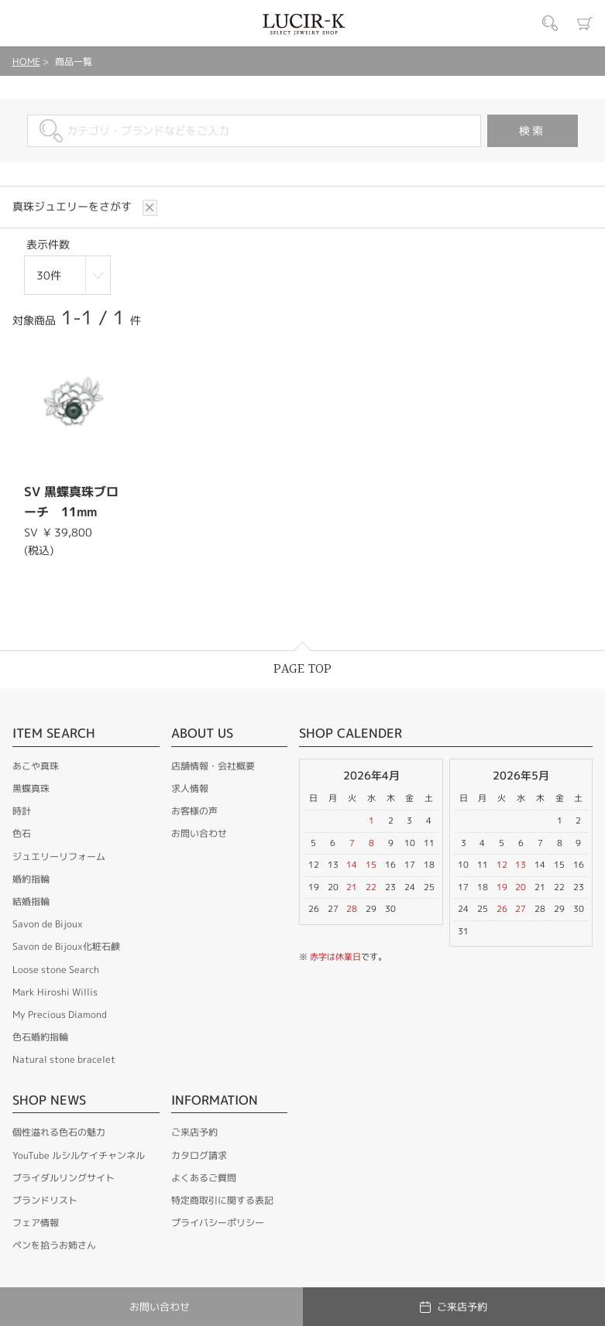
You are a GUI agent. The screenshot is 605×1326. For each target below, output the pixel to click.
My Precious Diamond (59, 1012)
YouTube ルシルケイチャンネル (78, 1153)
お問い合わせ (199, 831)
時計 (21, 808)
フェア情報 (35, 1220)
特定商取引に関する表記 (222, 1197)
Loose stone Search (55, 967)
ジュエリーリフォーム (58, 854)
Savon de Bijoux (47, 921)
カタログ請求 (199, 1153)
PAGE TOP (302, 667)
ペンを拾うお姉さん (54, 1242)
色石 (21, 831)
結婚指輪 (31, 899)
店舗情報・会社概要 (213, 763)
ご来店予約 (194, 1129)
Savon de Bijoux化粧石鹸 (66, 944)
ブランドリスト (44, 1197)
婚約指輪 (31, 876)
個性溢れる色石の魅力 (58, 1129)
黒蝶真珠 (31, 786)
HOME (26, 61)
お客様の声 (194, 808)
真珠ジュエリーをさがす (73, 206)
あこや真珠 (35, 763)
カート (585, 23)
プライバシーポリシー (217, 1220)
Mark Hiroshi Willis (55, 989)
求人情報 (189, 786)
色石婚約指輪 (40, 1034)
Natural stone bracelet (63, 1057)
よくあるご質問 (203, 1175)
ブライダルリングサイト (63, 1175)
